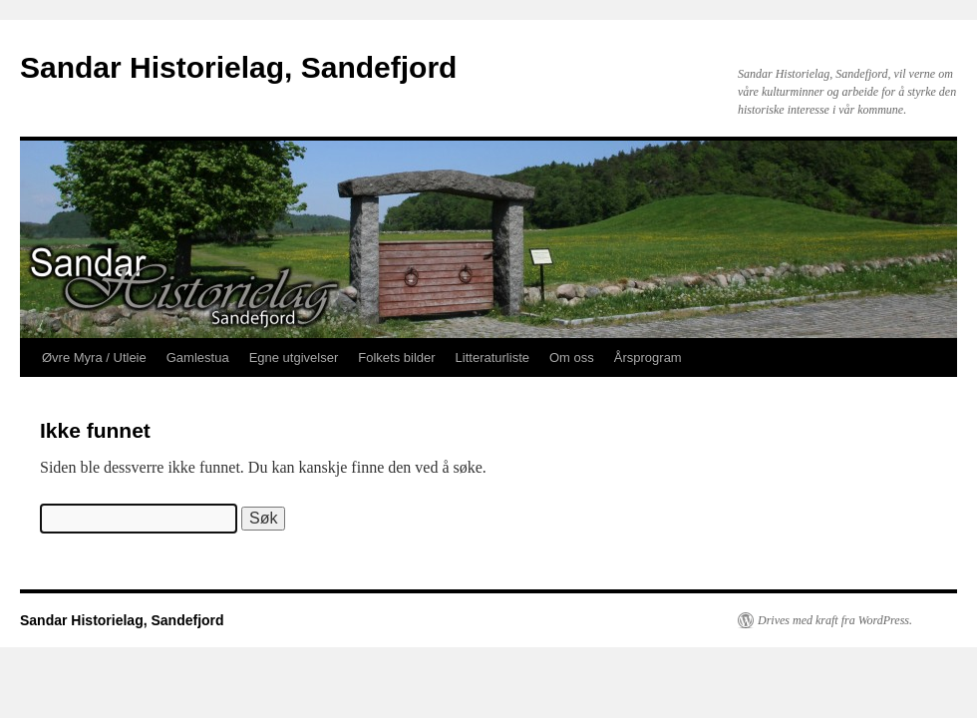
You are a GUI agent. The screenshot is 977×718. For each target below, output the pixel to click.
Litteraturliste (492, 357)
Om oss (571, 357)
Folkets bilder (396, 357)
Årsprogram (648, 357)
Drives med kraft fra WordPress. (835, 620)
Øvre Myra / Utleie (94, 357)
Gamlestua (197, 357)
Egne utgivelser (294, 357)
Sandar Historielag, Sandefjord (238, 67)
